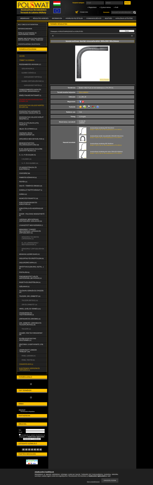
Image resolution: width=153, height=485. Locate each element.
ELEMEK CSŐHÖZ (29, 73)
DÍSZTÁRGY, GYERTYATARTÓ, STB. (31, 345)
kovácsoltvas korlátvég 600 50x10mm (102, 128)
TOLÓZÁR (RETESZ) (30, 300)
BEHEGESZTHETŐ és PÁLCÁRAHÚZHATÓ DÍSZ (29, 144)
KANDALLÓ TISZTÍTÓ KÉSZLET (30, 190)
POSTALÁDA (24, 272)
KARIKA (23, 194)
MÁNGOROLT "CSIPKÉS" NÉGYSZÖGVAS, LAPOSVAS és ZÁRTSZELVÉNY (30, 231)
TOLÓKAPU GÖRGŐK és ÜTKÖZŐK (31, 291)
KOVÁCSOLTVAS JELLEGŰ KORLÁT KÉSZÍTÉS (31, 118)
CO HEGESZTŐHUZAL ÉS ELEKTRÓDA (28, 168)
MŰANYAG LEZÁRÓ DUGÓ (29, 254)
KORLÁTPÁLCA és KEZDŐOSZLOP (31, 209)
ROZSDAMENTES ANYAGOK (30, 64)
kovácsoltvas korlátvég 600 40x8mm (101, 143)
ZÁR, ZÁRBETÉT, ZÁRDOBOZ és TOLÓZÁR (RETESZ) (30, 324)
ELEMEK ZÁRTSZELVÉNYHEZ (33, 81)
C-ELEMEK (26, 159)
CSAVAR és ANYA (26, 364)
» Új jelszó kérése (105, 7)
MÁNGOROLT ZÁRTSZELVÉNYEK (33, 249)
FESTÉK (23, 182)
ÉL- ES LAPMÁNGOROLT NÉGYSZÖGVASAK (30, 243)
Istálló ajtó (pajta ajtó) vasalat (29, 124)
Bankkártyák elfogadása (28, 411)
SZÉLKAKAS (24, 286)
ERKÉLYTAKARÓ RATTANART (30, 95)
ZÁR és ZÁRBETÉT (29, 304)
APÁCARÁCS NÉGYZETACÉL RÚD (31, 139)
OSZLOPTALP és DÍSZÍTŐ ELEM (31, 258)
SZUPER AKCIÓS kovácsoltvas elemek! (31, 100)
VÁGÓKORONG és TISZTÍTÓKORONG (26, 314)
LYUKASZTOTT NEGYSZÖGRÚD (31, 225)
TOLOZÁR (26, 329)
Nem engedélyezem (93, 482)
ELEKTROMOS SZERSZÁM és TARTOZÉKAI (29, 369)
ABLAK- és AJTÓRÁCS (28, 129)
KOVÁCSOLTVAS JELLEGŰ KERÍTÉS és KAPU (31, 106)
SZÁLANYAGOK (28, 68)
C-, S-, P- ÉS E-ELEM (27, 155)
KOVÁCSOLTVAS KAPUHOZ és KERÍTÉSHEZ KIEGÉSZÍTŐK (30, 112)
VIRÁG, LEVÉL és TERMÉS (30, 309)
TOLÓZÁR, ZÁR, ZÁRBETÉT (29, 296)
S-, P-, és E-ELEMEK (30, 163)
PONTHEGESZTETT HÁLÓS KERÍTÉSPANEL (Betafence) (30, 277)
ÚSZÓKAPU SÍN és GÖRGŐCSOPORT (26, 134)
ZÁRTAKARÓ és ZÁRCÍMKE (29, 319)
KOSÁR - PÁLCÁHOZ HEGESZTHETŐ (31, 214)
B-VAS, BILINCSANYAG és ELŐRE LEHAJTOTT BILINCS (30, 150)
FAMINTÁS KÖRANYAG (28, 177)
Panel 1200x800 (29, 356)
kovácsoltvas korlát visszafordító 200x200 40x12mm (106, 136)
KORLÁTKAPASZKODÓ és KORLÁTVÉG (28, 203)
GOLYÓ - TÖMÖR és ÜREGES (30, 186)
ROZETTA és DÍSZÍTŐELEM (29, 282)
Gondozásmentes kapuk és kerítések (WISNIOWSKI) (30, 90)
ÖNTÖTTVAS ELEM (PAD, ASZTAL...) (31, 267)
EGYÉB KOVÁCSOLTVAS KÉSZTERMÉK (27, 339)
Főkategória (54, 31)
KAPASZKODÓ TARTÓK (33, 77)
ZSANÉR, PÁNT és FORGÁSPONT (30, 333)
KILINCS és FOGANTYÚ (28, 198)
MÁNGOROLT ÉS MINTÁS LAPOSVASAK (30, 238)
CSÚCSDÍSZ (24, 173)
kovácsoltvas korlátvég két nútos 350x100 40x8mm (106, 151)
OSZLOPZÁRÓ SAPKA (28, 262)
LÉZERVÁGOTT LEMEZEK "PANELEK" (28, 350)
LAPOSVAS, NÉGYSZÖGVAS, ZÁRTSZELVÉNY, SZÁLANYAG (30, 220)
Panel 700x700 (28, 360)
